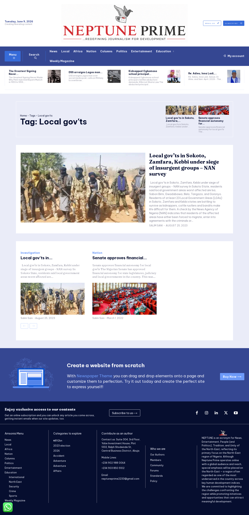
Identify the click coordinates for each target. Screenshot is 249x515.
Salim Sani (156, 225)
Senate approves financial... (119, 257)
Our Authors (157, 454)
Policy (153, 481)
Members (155, 459)
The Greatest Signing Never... (22, 72)
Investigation (30, 252)
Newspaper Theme (94, 375)
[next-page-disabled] (33, 326)
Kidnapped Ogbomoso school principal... (143, 72)
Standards (156, 475)
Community (157, 465)
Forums (154, 470)
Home (23, 115)
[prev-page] (24, 326)
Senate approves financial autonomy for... (210, 120)
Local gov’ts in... (37, 257)
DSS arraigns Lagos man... (86, 72)
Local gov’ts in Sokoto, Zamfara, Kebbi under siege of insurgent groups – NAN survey (184, 164)
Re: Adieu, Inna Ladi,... (202, 73)
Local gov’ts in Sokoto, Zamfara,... (180, 119)
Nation (97, 252)
